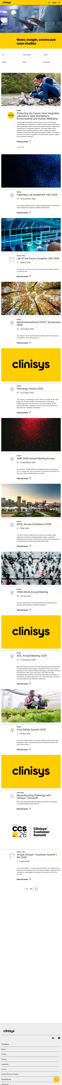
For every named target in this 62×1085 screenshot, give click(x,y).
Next (31, 888)
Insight (4, 62)
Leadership (4, 1064)
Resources (46, 62)
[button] (49, 2)
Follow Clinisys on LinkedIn (9, 1074)
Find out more (24, 142)
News (24, 62)
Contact (3, 1069)
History (3, 1049)
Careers (3, 1054)
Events (45, 55)
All (3, 55)
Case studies (27, 55)
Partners (4, 1059)
